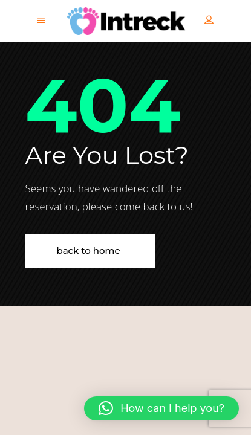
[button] (161, 408)
